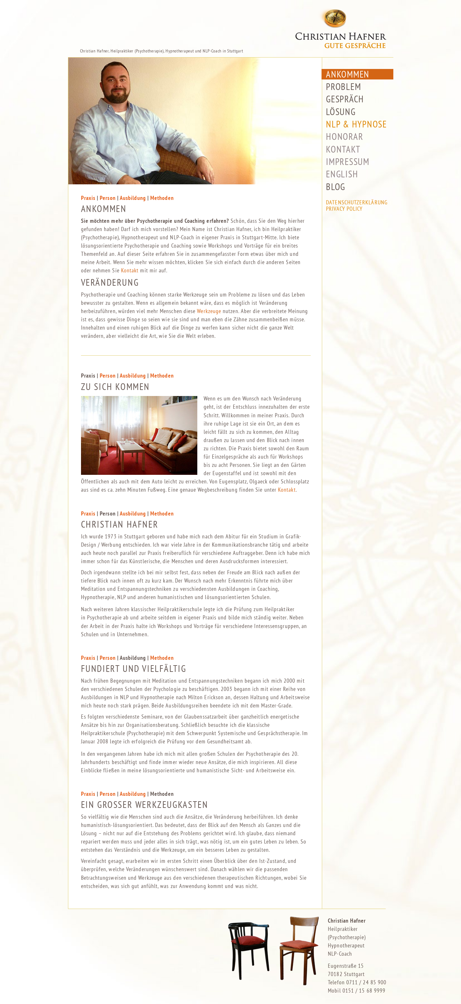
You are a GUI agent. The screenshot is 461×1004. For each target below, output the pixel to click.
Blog (335, 184)
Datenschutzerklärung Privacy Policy (357, 202)
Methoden (162, 197)
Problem (343, 84)
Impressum (347, 159)
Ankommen (347, 71)
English (342, 171)
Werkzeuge (209, 311)
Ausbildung (133, 197)
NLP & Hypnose (356, 121)
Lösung (341, 109)
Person (108, 197)
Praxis (88, 197)
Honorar (344, 133)
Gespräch (345, 96)
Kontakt (130, 270)
